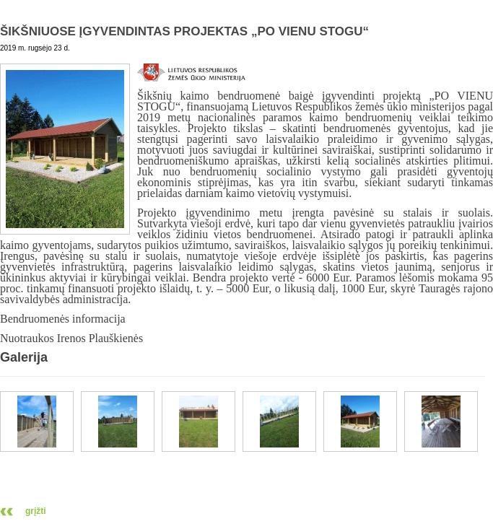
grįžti (35, 511)
